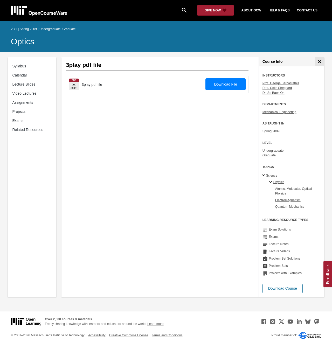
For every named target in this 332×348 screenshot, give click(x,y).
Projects (19, 111)
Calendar (19, 75)
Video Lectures (24, 93)
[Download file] (74, 84)
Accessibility (97, 335)
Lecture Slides (24, 84)
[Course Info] (319, 61)
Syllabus (19, 66)
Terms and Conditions (167, 335)
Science (272, 175)
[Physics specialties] (271, 182)
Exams (18, 121)
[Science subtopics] (264, 175)
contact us (307, 10)
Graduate (269, 155)
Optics (22, 41)
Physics (278, 182)
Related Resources (27, 130)
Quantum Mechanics (289, 206)
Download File (225, 84)
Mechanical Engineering (279, 112)
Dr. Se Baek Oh (273, 93)
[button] (282, 288)
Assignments (22, 102)
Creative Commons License (128, 335)
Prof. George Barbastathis (280, 83)
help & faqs (278, 10)
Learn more (155, 324)
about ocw (251, 10)
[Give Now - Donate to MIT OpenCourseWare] (215, 10)
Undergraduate (273, 150)
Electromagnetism (288, 200)
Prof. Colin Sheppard (277, 88)
